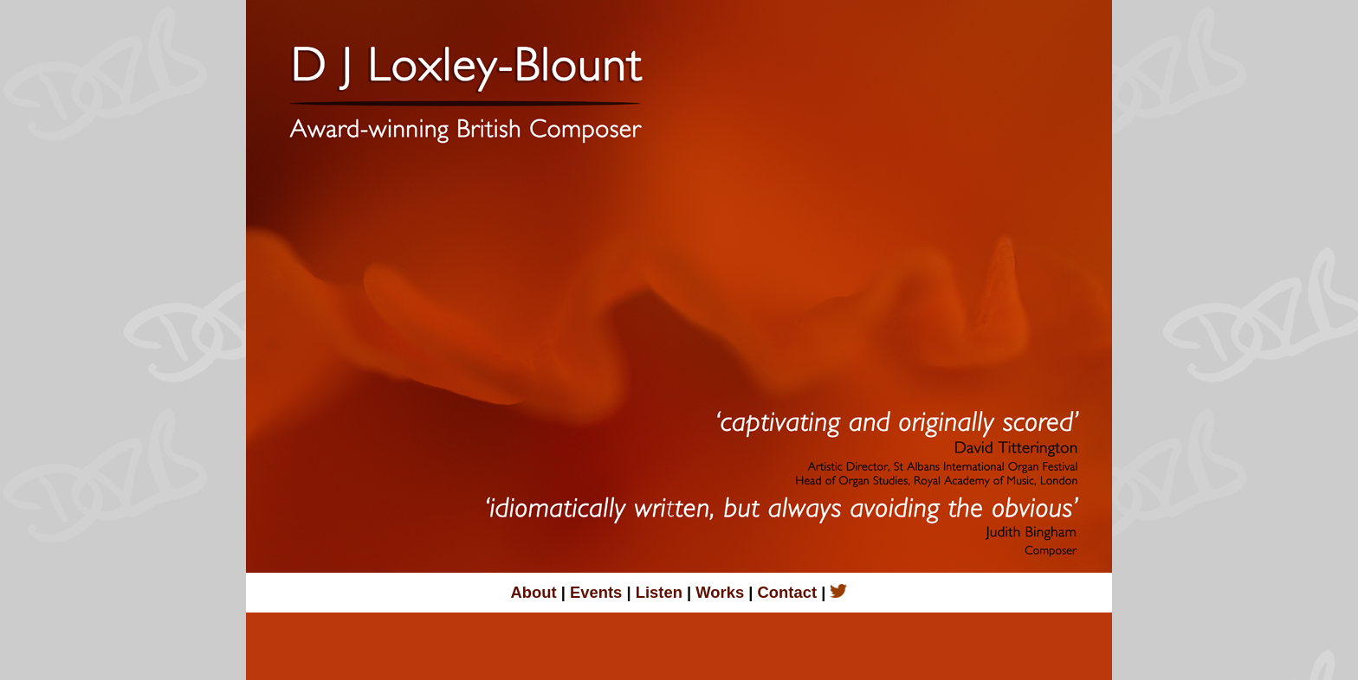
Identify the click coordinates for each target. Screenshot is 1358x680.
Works (719, 592)
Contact (790, 592)
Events (594, 592)
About (536, 592)
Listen (656, 592)
